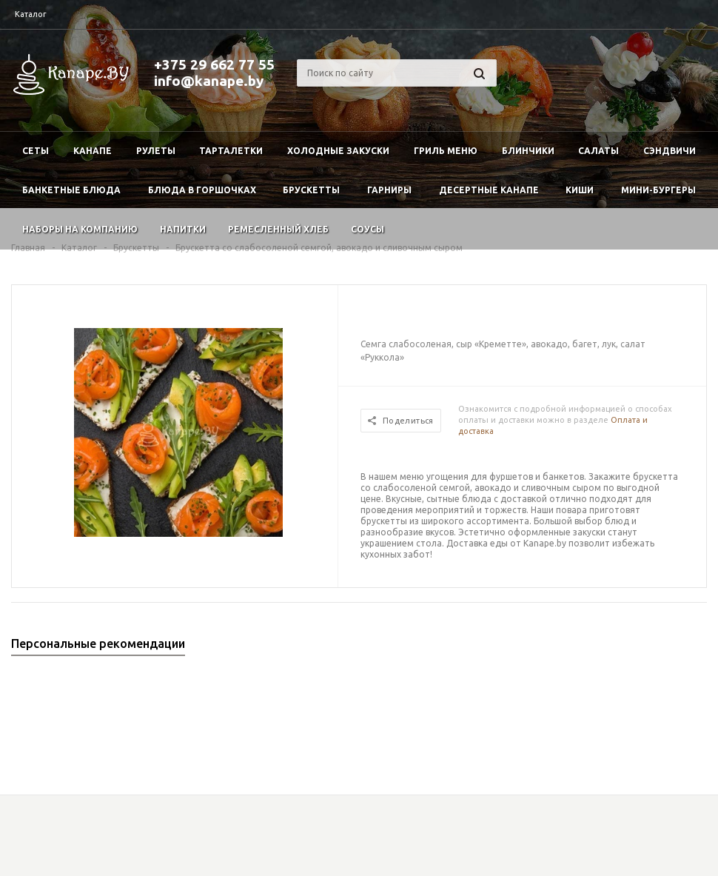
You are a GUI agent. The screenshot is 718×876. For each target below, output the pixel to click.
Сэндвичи (669, 151)
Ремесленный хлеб (278, 229)
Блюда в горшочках (202, 190)
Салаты (598, 151)
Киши (580, 190)
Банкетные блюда (71, 190)
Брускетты (311, 190)
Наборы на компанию (80, 229)
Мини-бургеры (658, 190)
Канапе (92, 151)
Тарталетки (231, 151)
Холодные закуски (338, 151)
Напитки (183, 229)
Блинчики (528, 151)
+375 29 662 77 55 (214, 64)
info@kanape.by (209, 81)
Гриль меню (445, 151)
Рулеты (155, 151)
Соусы (367, 229)
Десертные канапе (489, 190)
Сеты (35, 151)
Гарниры (389, 190)
